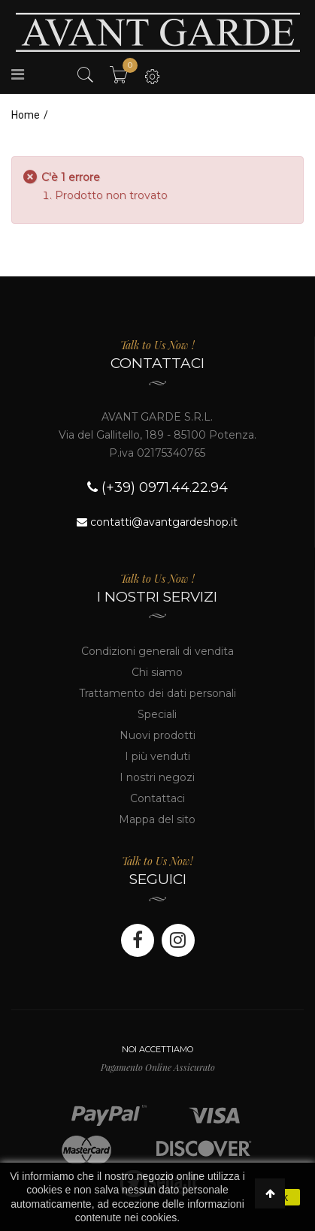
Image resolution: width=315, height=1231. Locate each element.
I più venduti (157, 756)
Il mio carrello (126, 69)
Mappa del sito (157, 819)
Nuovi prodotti (157, 735)
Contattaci (157, 798)
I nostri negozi (157, 777)
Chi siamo (157, 672)
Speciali (157, 714)
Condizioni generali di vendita (157, 651)
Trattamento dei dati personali (157, 693)
